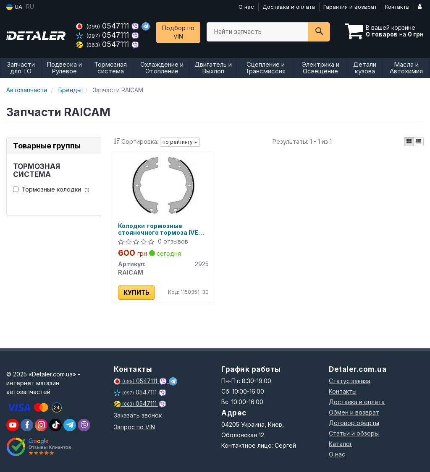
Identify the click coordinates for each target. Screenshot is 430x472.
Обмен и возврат (354, 412)
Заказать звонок (138, 415)
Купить (137, 292)
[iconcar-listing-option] (419, 141)
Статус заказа (349, 380)
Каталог (340, 443)
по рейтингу (180, 142)
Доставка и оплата (288, 6)
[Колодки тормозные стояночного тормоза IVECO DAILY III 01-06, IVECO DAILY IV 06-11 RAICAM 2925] (163, 184)
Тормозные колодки (51, 189)
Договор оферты (354, 422)
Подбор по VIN (178, 32)
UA (14, 6)
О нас (246, 6)
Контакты (397, 6)
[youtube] (12, 425)
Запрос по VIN (134, 427)
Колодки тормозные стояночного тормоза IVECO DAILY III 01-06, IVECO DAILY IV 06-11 (163, 229)
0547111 (103, 25)
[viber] (27, 425)
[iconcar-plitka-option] (409, 141)
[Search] (319, 31)
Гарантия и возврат (350, 6)
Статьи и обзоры (354, 433)
